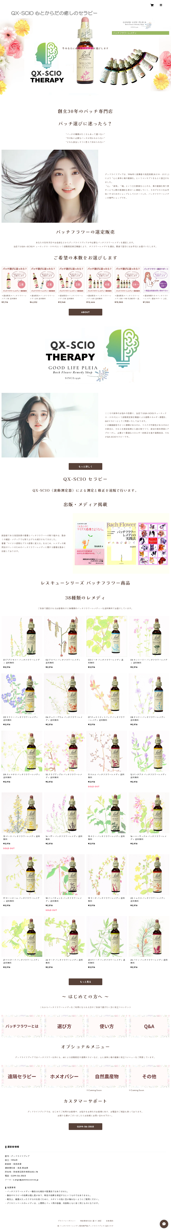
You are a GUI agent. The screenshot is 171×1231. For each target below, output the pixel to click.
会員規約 (109, 1221)
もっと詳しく (86, 466)
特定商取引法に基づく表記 (91, 1221)
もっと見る (85, 981)
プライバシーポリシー (67, 1221)
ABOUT (85, 312)
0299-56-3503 (85, 1126)
